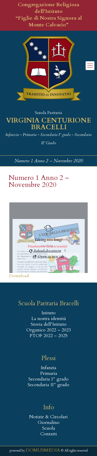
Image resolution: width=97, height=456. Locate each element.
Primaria (48, 373)
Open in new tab (48, 256)
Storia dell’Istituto (48, 324)
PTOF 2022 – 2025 (48, 336)
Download (19, 276)
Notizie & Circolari (48, 417)
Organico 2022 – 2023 (48, 330)
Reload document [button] (45, 250)
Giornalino (48, 422)
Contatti (48, 434)
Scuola (48, 428)
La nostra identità (48, 319)
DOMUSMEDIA (43, 450)
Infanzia (48, 368)
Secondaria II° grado (48, 385)
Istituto (48, 313)
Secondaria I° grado (48, 379)
